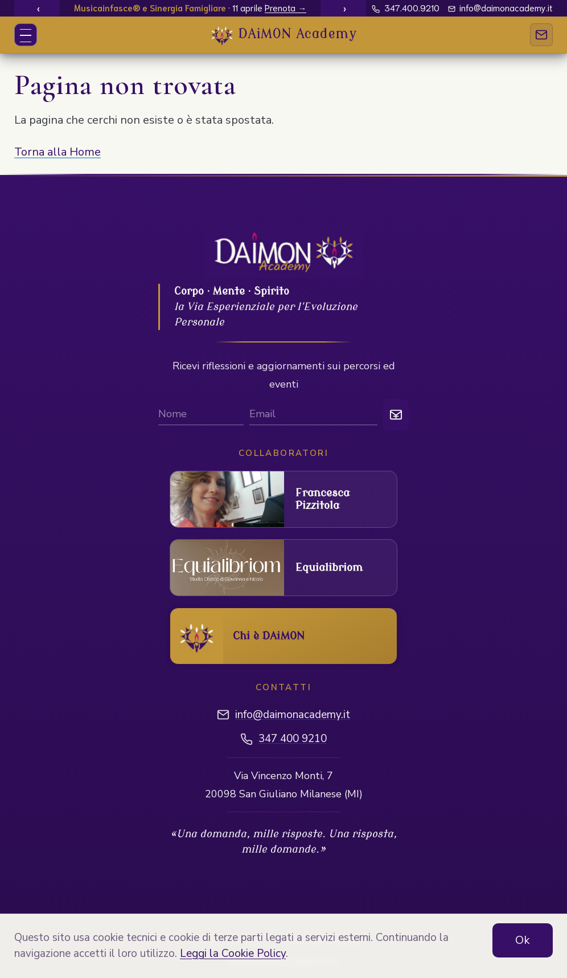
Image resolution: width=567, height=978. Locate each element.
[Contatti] (541, 34)
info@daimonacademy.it (500, 7)
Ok (522, 940)
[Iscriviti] (396, 414)
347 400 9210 (292, 738)
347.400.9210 (405, 7)
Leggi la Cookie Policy (233, 953)
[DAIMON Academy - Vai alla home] (283, 34)
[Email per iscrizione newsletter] (313, 415)
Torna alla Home (57, 152)
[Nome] (201, 415)
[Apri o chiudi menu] (25, 34)
